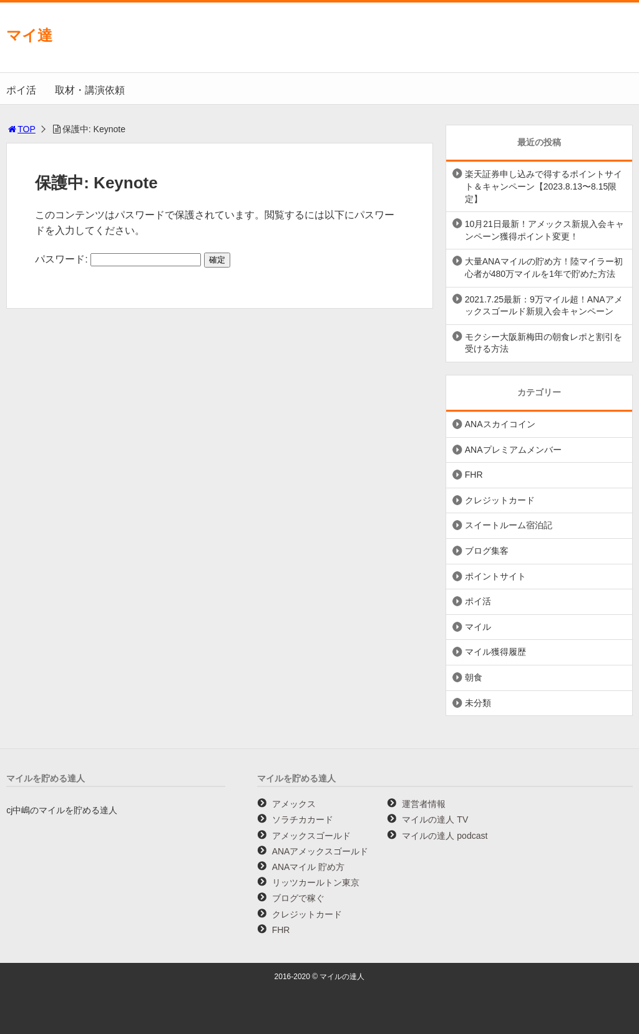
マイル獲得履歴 (495, 652)
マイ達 (29, 35)
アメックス (294, 804)
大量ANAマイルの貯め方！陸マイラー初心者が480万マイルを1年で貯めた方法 (544, 267)
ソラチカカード (302, 819)
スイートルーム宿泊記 (508, 525)
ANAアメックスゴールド (320, 851)
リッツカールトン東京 (315, 882)
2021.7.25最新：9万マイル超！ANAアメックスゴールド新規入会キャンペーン (544, 305)
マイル (478, 627)
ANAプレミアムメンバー (513, 450)
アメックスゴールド (311, 836)
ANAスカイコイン (500, 424)
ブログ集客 (487, 551)
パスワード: (118, 259)
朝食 (473, 677)
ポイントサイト (495, 576)
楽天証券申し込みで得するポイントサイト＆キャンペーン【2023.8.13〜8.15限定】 (543, 186)
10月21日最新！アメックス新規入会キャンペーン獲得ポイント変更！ (544, 230)
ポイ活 (21, 90)
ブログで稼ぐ (298, 898)
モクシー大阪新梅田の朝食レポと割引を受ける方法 (543, 343)
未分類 (478, 703)
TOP (21, 129)
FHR (474, 475)
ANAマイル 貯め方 (308, 867)
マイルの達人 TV (435, 819)
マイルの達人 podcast (444, 836)
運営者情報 (424, 804)
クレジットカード (500, 500)
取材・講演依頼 (90, 90)
